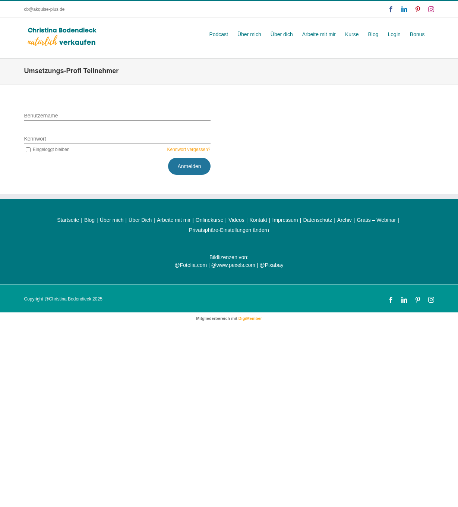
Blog (89, 220)
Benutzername (41, 116)
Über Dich (140, 220)
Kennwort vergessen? (188, 149)
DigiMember (250, 318)
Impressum (285, 220)
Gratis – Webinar (376, 220)
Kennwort (35, 139)
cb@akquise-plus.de (44, 9)
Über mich (112, 220)
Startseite (68, 220)
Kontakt (258, 220)
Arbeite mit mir (173, 220)
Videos (236, 220)
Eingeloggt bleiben (47, 149)
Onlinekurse (210, 220)
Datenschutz (317, 220)
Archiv (344, 220)
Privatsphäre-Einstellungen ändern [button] (229, 230)
